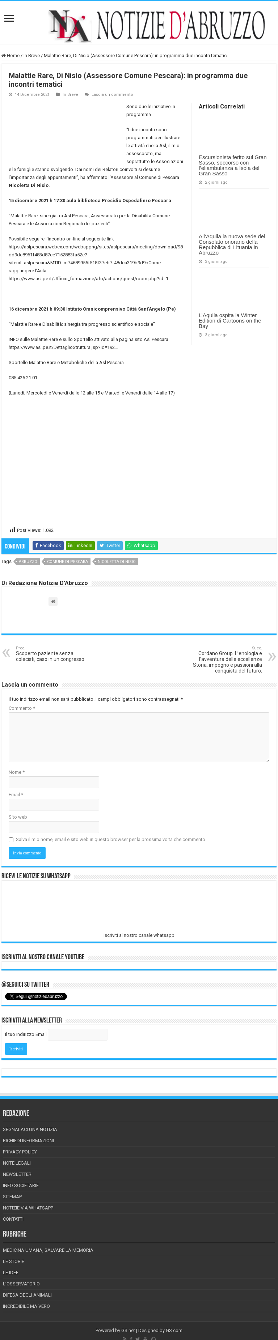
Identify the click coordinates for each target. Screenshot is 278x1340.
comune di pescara (67, 561)
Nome (17, 772)
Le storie (13, 1261)
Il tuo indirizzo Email (26, 1034)
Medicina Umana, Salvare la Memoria (48, 1250)
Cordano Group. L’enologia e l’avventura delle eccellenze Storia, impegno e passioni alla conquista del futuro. (225, 660)
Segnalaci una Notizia (30, 1129)
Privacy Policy (20, 1152)
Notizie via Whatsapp (28, 1208)
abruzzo (28, 561)
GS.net (128, 1330)
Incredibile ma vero (26, 1306)
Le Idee (10, 1272)
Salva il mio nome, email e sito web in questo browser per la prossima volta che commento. (111, 839)
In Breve (32, 55)
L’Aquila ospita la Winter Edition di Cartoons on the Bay (230, 320)
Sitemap (12, 1196)
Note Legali (17, 1163)
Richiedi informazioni (28, 1140)
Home (10, 55)
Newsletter (17, 1174)
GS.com (174, 1330)
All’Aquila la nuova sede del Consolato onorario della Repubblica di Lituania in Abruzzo (232, 244)
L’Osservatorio (21, 1283)
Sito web (18, 817)
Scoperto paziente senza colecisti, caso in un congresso (53, 654)
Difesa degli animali (27, 1295)
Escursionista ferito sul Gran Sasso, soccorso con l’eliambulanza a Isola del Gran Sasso (233, 165)
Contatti (13, 1219)
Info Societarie (21, 1185)
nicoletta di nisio (117, 561)
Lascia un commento (112, 94)
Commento (22, 708)
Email (16, 794)
